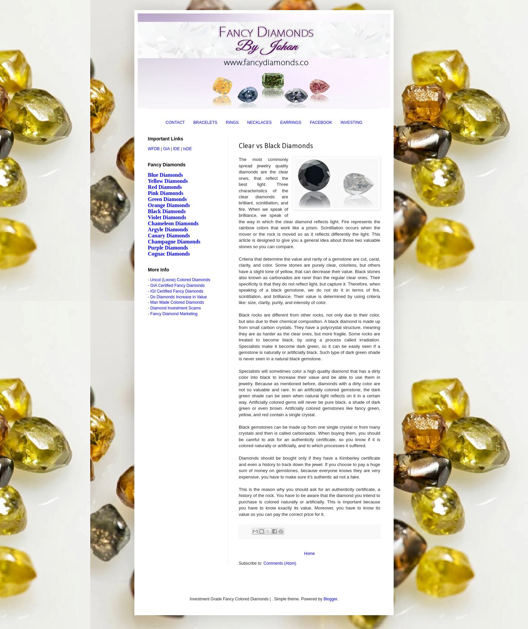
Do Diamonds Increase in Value (178, 297)
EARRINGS (290, 122)
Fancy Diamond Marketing (173, 313)
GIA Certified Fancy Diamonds (177, 285)
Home (309, 553)
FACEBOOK (321, 122)
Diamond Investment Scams (175, 308)
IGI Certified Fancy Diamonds (176, 291)
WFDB (154, 148)
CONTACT (175, 122)
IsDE (187, 148)
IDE (176, 148)
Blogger (330, 599)
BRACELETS (205, 122)
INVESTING (352, 122)
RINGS (232, 122)
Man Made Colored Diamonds (177, 302)
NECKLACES (259, 122)
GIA (166, 148)
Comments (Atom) (279, 563)
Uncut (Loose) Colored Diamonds (180, 279)
